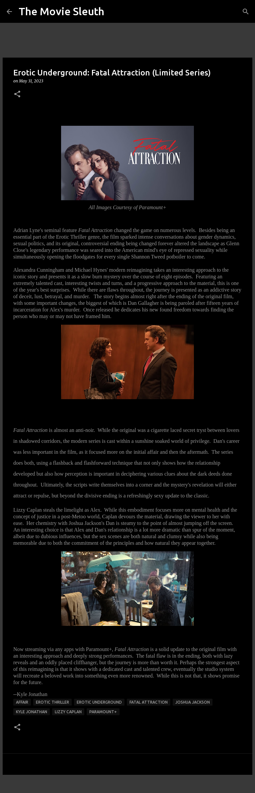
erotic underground (99, 702)
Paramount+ (103, 712)
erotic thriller (52, 702)
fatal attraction (148, 702)
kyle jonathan (31, 712)
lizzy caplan (68, 712)
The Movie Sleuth (61, 11)
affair (22, 702)
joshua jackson (192, 702)
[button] (17, 94)
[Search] (246, 12)
